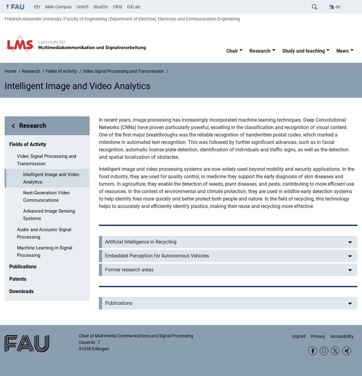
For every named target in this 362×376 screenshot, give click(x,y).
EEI (37, 6)
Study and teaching (303, 51)
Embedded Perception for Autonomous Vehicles (157, 256)
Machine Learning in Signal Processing (44, 251)
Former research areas (129, 270)
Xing (346, 350)
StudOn (100, 6)
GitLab (133, 6)
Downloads (21, 291)
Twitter (335, 350)
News (342, 51)
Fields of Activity (27, 144)
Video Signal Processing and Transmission (46, 159)
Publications (22, 267)
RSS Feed (324, 350)
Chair (232, 51)
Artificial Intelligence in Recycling (141, 242)
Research (259, 51)
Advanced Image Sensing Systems (49, 214)
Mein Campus (58, 6)
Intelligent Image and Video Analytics (51, 178)
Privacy (318, 336)
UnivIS (82, 6)
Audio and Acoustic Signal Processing (44, 233)
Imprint (299, 336)
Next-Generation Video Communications (46, 196)
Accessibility (342, 336)
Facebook (312, 350)
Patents (17, 279)
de (337, 6)
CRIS (117, 6)
